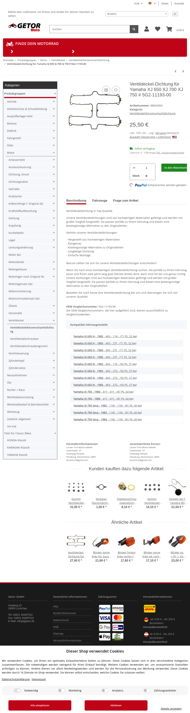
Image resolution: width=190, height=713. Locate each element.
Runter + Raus (16, 390)
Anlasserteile (17, 160)
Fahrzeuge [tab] (99, 200)
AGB (55, 627)
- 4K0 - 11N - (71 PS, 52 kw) (105, 336)
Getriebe (14, 189)
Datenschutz (61, 620)
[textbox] (137, 13)
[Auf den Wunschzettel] (116, 90)
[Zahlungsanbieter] (147, 690)
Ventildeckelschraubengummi (29, 346)
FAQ (55, 606)
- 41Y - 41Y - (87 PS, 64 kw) (103, 391)
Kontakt (179, 3)
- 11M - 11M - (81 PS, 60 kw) (107, 405)
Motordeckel (16, 262)
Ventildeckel (16, 320)
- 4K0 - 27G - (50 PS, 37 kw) (105, 371)
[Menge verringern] (134, 168)
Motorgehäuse (18, 269)
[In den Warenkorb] (174, 168)
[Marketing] (61, 690)
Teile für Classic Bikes (17, 433)
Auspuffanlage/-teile (20, 116)
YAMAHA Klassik (17, 455)
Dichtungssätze (18, 181)
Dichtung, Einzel (19, 174)
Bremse (12, 123)
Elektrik (11, 131)
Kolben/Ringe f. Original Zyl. (26, 203)
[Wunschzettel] (157, 29)
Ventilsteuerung (19, 353)
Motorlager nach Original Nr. (27, 276)
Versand (160, 133)
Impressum (39, 679)
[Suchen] (89, 29)
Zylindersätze (17, 368)
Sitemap (58, 633)
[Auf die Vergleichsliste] (106, 90)
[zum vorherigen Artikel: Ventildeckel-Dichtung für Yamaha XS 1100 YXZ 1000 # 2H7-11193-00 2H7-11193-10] (175, 71)
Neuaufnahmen (17, 375)
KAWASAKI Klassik (18, 447)
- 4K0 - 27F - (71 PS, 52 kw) (104, 343)
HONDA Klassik (16, 440)
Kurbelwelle (16, 233)
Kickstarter (15, 196)
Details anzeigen (162, 708)
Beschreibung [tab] (76, 200)
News (165, 3)
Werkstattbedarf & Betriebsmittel (28, 404)
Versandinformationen (67, 640)
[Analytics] (105, 690)
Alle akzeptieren (35, 705)
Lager (12, 240)
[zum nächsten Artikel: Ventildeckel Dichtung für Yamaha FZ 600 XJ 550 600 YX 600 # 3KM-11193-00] (183, 71)
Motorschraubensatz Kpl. (24, 298)
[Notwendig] (17, 690)
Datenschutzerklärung (16, 679)
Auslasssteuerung (20, 167)
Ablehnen (103, 705)
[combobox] (137, 13)
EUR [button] (136, 3)
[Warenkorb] (175, 29)
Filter (10, 145)
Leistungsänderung (21, 247)
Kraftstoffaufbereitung (23, 211)
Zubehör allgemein (19, 419)
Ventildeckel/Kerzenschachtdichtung (153, 113)
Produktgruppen (14, 93)
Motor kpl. (15, 254)
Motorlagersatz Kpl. (21, 284)
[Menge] (146, 168)
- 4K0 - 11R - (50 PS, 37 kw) (105, 364)
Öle (9, 382)
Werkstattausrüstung (20, 397)
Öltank (13, 306)
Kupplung (15, 225)
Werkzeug (13, 411)
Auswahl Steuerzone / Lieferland (153, 137)
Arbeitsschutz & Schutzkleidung (27, 109)
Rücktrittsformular (64, 613)
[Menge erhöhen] (146, 176)
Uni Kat (11, 426)
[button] (146, 29)
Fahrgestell (14, 138)
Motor (11, 152)
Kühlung (14, 218)
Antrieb (11, 101)
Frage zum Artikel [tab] (125, 200)
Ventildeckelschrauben (24, 338)
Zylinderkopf (16, 360)
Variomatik (15, 313)
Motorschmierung (20, 291)
